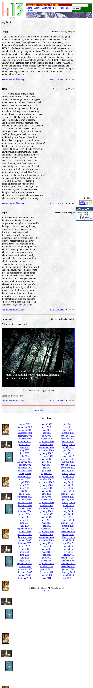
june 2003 (24, 488)
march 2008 (46, 491)
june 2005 (24, 555)
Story (30, 10)
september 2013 (68, 494)
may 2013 (68, 482)
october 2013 (68, 496)
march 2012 (68, 447)
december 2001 (25, 436)
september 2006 (46, 441)
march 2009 (46, 517)
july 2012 (68, 453)
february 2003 (24, 476)
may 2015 (68, 546)
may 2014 (68, 511)
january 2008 (46, 485)
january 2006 (25, 575)
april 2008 (46, 494)
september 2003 (24, 496)
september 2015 (68, 557)
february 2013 (68, 473)
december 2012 (68, 467)
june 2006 (46, 433)
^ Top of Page (38, 410)
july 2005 (24, 557)
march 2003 (24, 479)
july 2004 (24, 526)
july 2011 (68, 427)
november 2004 (25, 534)
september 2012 (68, 459)
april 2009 (46, 520)
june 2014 (68, 514)
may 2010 (46, 552)
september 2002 (24, 462)
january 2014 (68, 499)
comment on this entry (13, 79)
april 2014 (68, 508)
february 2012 (68, 444)
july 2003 (24, 491)
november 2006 (46, 447)
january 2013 (68, 470)
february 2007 (46, 456)
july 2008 (46, 496)
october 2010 (46, 566)
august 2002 (25, 459)
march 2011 (46, 575)
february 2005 (24, 543)
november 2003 (25, 502)
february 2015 (68, 537)
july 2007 (46, 470)
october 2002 (25, 465)
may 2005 (24, 552)
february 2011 (46, 572)
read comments (57, 79)
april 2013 (68, 479)
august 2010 (46, 560)
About (37, 8)
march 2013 (68, 476)
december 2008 (46, 508)
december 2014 (68, 531)
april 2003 (24, 482)
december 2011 (68, 438)
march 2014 (68, 505)
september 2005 (24, 563)
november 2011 (68, 436)
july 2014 (68, 517)
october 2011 (68, 433)
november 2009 (46, 537)
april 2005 (24, 549)
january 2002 (25, 438)
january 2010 (46, 543)
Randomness (65, 8)
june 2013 (68, 485)
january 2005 (25, 540)
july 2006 (46, 436)
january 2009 (46, 511)
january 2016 (68, 569)
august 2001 (25, 424)
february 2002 (24, 441)
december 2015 (68, 566)
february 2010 (46, 546)
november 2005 (25, 569)
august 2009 (46, 528)
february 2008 (46, 488)
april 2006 (46, 427)
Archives (46, 8)
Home (29, 8)
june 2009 (46, 526)
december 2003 (25, 505)
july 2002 (24, 456)
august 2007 (46, 473)
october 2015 (68, 560)
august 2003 (25, 494)
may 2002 (24, 450)
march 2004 (24, 514)
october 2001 (25, 430)
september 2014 (68, 523)
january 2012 (68, 441)
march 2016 (68, 575)
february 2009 (46, 514)
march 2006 (46, 424)
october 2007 (46, 479)
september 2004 (24, 528)
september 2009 (46, 531)
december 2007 (46, 482)
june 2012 (68, 450)
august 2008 (46, 499)
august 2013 (68, 491)
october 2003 (25, 499)
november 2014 (68, 528)
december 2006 (46, 450)
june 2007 (46, 467)
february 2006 (24, 578)
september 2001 (24, 427)
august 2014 (68, 520)
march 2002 (24, 444)
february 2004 (24, 511)
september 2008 (46, 502)
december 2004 (25, 537)
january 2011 (46, 569)
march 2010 (46, 549)
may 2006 (46, 430)
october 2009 (46, 534)
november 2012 (68, 465)
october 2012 (68, 462)
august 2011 (68, 430)
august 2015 (68, 555)
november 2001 (25, 433)
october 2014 (68, 526)
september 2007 (46, 476)
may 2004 (24, 520)
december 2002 (25, 470)
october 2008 (46, 505)
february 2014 (68, 502)
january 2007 (46, 453)
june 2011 (68, 424)
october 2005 (25, 566)
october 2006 (46, 444)
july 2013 (68, 488)
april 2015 (68, 543)
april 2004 (24, 517)
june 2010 (46, 555)
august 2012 (68, 456)
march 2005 (24, 546)
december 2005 (25, 572)
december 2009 (46, 540)
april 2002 (24, 447)
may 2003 (24, 485)
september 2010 (46, 563)
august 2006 (46, 438)
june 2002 (24, 453)
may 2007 (46, 465)
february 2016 (68, 572)
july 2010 (46, 557)
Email (46, 591)
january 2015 (68, 534)
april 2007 (46, 462)
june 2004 (24, 523)
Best (55, 8)
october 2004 (25, 531)
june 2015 (68, 549)
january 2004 (25, 508)
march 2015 (68, 540)
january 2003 (25, 473)
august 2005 (25, 560)
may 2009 (46, 523)
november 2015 (68, 563)
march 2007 (46, 459)
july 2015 (68, 552)
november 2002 (25, 467)
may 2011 (46, 578)
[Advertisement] (84, 63)
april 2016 (68, 578)
